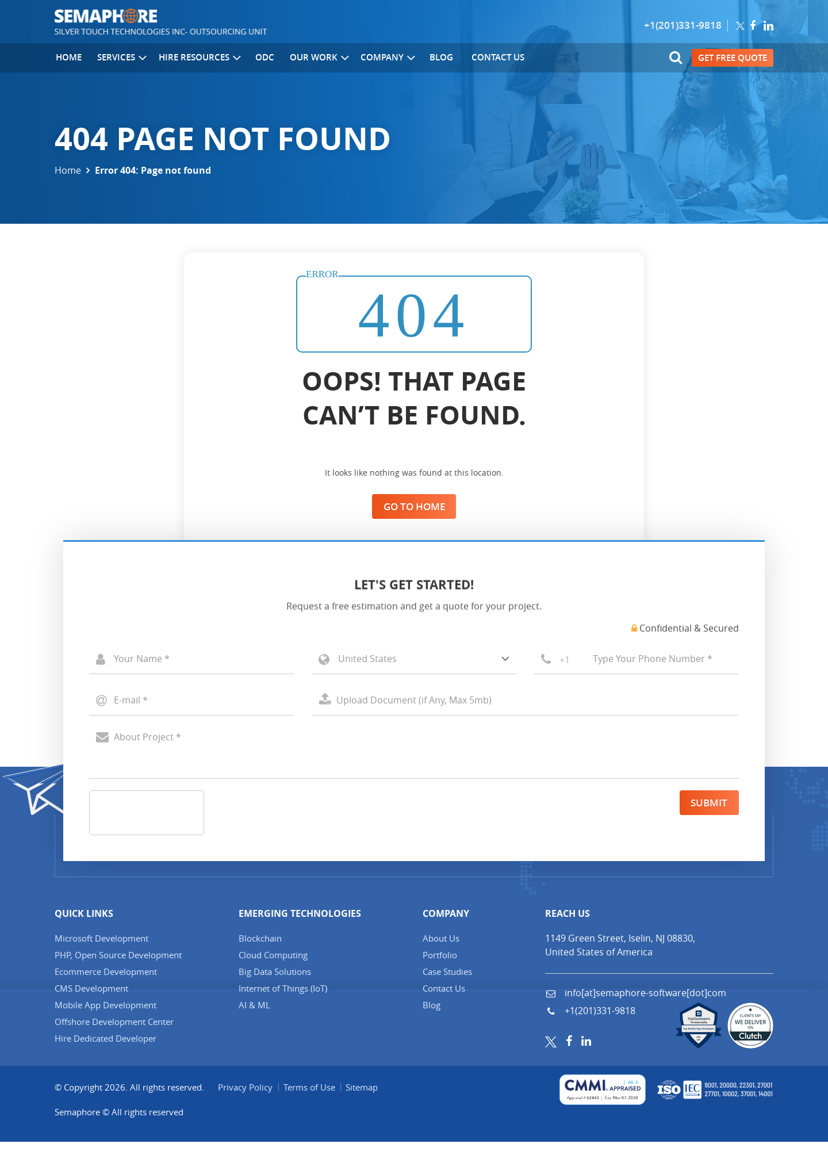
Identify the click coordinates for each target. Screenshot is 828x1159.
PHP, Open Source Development (118, 971)
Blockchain (260, 955)
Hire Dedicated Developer (105, 1055)
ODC (261, 58)
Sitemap (364, 1104)
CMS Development (91, 1005)
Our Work (317, 58)
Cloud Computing (273, 971)
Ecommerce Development (106, 988)
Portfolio (440, 971)
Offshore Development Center (114, 1038)
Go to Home (414, 507)
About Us (441, 955)
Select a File (525, 718)
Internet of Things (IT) (283, 1005)
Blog (437, 58)
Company (385, 58)
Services (121, 58)
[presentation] (177, 830)
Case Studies (447, 988)
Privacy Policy (245, 1104)
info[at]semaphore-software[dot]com (644, 1009)
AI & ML (254, 1021)
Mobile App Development (105, 1021)
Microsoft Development (101, 955)
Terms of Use (310, 1104)
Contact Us (492, 58)
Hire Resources (198, 58)
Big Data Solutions (275, 988)
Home (67, 58)
